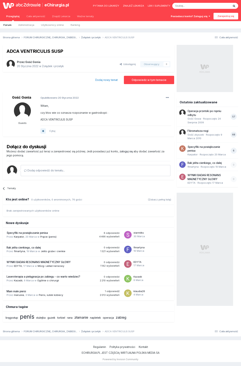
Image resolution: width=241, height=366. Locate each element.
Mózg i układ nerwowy (51, 265)
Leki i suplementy (159, 5)
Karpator (19, 236)
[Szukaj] (191, 6)
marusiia (19, 294)
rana (69, 317)
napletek (95, 317)
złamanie (81, 317)
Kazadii (18, 280)
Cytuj (52, 130)
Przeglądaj (13, 18)
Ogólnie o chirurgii (48, 280)
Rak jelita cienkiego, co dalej (24, 247)
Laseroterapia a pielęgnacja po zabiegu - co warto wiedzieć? (43, 276)
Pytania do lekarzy (106, 5)
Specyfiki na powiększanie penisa (27, 232)
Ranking (75, 24)
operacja (108, 317)
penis (27, 316)
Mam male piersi (16, 291)
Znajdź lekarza (133, 5)
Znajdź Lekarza (61, 16)
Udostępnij (128, 64)
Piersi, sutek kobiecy (51, 294)
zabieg (121, 317)
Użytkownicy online (52, 24)
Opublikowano (59, 97)
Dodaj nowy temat (106, 79)
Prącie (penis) (48, 236)
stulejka (41, 317)
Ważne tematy (85, 16)
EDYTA (18, 265)
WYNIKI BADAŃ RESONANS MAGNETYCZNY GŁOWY (39, 262)
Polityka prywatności (122, 346)
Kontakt (143, 346)
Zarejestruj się (225, 16)
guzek (51, 317)
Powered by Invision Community (120, 359)
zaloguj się (126, 151)
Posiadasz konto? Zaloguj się (190, 16)
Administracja (26, 24)
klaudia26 (139, 291)
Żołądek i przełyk (53, 66)
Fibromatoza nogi (198, 130)
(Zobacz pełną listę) (159, 199)
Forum (7, 24)
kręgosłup (12, 317)
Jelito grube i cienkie (53, 251)
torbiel (61, 317)
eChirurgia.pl (56, 5)
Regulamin (99, 346)
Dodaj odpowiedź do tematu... (44, 170)
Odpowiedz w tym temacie (149, 79)
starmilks (138, 232)
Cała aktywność (35, 16)
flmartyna (19, 251)
